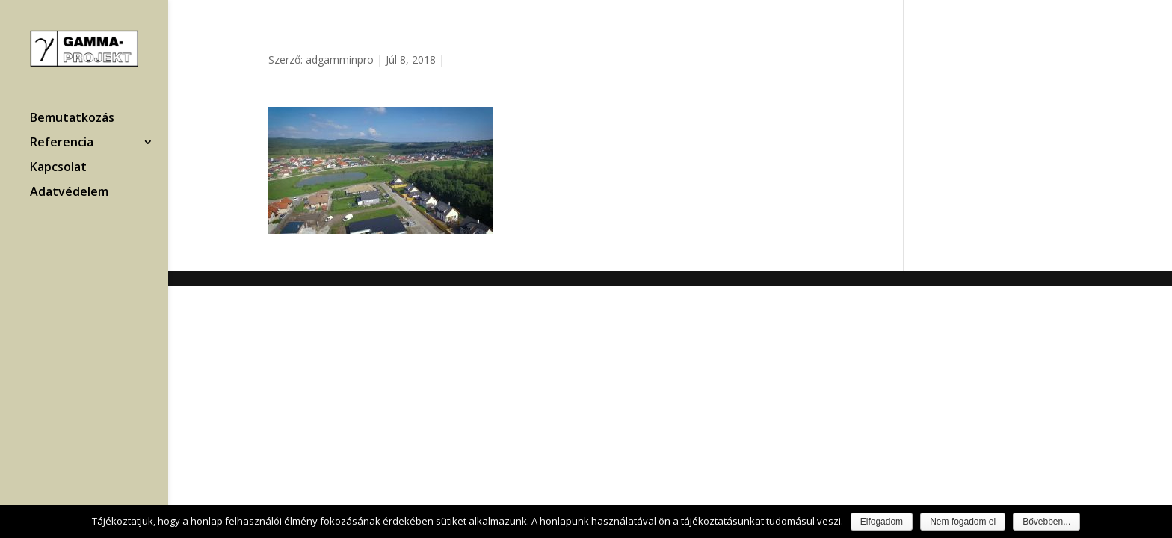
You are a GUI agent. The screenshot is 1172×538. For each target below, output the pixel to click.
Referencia (61, 143)
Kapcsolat (58, 168)
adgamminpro (340, 59)
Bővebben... (1046, 521)
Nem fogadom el (963, 521)
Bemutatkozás (72, 119)
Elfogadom (881, 521)
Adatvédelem (69, 193)
